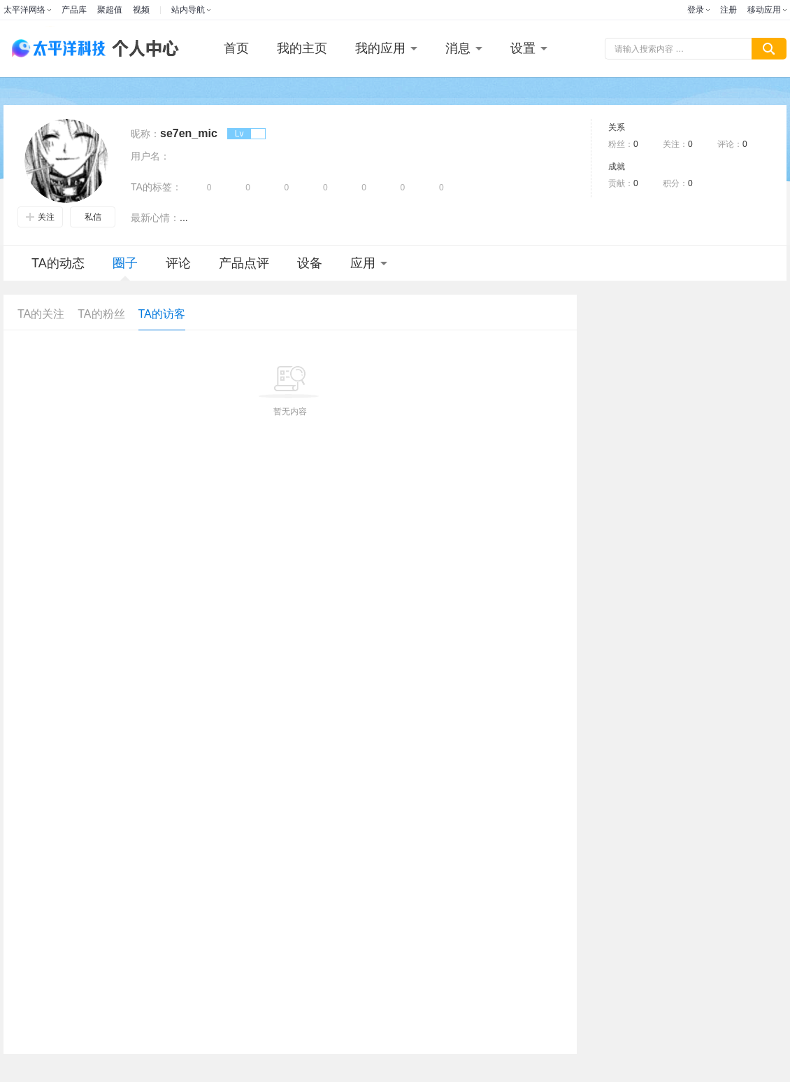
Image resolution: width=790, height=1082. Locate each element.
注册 (728, 10)
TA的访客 (161, 314)
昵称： (145, 133)
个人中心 (141, 48)
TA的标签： (156, 186)
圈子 (125, 268)
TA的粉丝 (101, 314)
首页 (236, 48)
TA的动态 (58, 263)
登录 (695, 10)
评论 (178, 263)
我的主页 (302, 48)
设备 (309, 263)
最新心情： (155, 217)
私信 (93, 217)
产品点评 (244, 263)
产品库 (74, 10)
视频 (141, 10)
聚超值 (109, 10)
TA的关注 (40, 314)
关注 (40, 217)
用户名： (150, 156)
